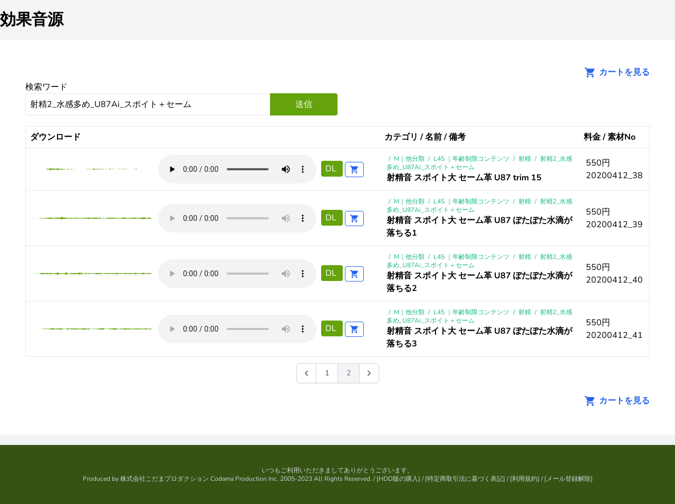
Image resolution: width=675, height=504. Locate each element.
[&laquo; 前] (306, 373)
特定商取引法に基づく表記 (465, 478)
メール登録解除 (568, 478)
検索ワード (46, 87)
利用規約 (524, 478)
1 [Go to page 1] (327, 373)
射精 (524, 158)
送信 (303, 104)
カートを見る (614, 72)
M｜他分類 (409, 158)
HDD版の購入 (398, 478)
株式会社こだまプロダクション (164, 478)
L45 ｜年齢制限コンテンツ (471, 158)
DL (332, 169)
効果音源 (31, 20)
